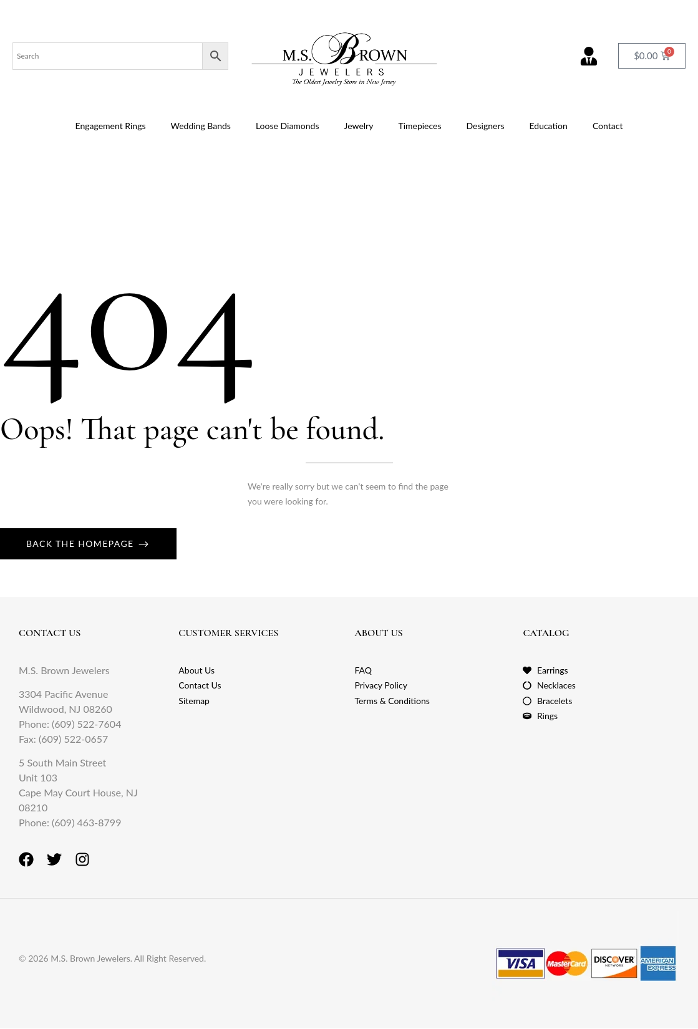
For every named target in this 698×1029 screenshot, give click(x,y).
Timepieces (419, 125)
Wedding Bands (200, 125)
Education (549, 125)
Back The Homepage (81, 543)
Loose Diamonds (287, 125)
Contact (608, 125)
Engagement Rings (110, 125)
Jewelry (359, 125)
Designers (486, 125)
